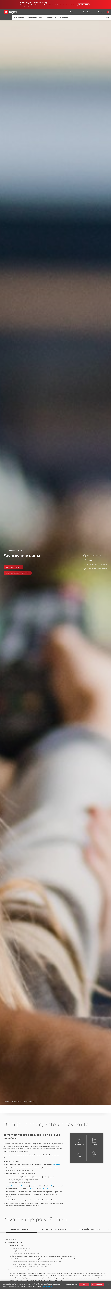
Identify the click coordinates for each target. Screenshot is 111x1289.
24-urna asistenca (87, 1099)
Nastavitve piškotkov (71, 1284)
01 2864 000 (30, 1179)
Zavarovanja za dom (16, 1092)
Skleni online (13, 558)
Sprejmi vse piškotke (97, 1284)
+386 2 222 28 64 (47, 1179)
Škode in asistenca (35, 17)
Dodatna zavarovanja (54, 1099)
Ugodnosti (51, 17)
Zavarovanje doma (29, 1092)
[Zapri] (108, 1284)
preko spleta (56, 1155)
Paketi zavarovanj (12, 1099)
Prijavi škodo (83, 4)
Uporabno (64, 17)
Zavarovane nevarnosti (33, 1099)
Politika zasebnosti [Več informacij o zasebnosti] (46, 1286)
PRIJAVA (106, 17)
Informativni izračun (17, 564)
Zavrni (84, 1284)
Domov (7, 1092)
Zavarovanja (19, 17)
